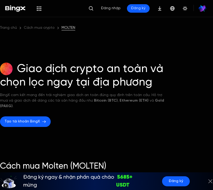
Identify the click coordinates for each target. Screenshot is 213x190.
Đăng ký (138, 8)
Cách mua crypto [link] (39, 28)
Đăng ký (176, 181)
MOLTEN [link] (68, 28)
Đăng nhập (111, 8)
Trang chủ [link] (8, 28)
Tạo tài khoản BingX (25, 122)
